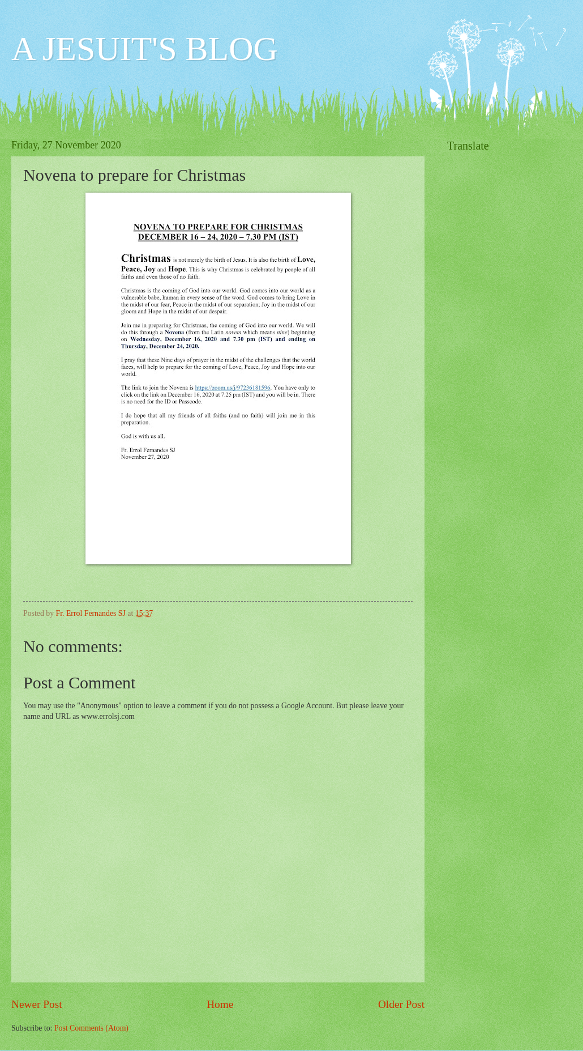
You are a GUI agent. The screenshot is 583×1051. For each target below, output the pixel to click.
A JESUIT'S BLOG (144, 48)
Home (220, 1004)
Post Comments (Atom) (91, 1028)
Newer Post (36, 1004)
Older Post (401, 1004)
